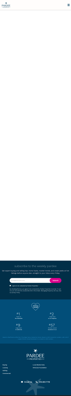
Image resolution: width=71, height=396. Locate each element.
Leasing (5, 367)
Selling (5, 370)
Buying (5, 365)
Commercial (7, 373)
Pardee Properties (6, 5)
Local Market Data (39, 365)
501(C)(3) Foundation (40, 367)
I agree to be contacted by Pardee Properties (25, 286)
